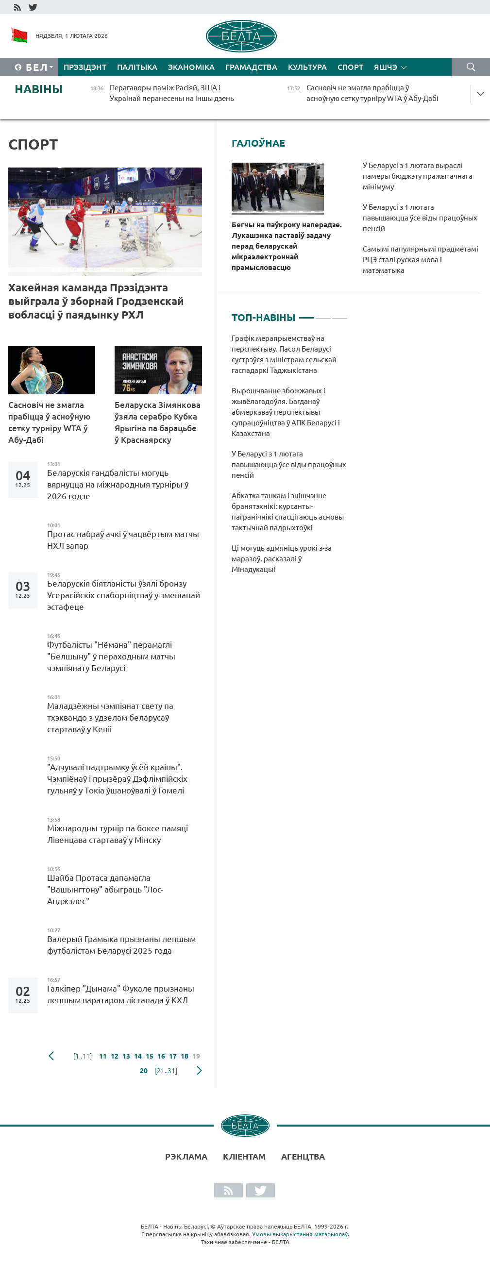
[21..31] (166, 1071)
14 (138, 1056)
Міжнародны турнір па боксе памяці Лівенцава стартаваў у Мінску (117, 834)
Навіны (39, 89)
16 (161, 1056)
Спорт (350, 67)
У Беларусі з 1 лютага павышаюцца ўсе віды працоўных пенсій (420, 218)
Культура (307, 67)
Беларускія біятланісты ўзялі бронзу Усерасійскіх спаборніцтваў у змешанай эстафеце (123, 595)
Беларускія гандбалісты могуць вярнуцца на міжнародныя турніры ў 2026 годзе (117, 484)
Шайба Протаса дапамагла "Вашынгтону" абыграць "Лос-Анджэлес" (105, 889)
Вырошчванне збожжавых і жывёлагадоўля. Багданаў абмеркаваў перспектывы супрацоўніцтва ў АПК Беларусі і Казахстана (286, 412)
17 (173, 1056)
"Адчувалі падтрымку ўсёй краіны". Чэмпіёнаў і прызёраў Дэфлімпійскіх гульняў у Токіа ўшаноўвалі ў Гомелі (117, 778)
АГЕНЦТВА (303, 1156)
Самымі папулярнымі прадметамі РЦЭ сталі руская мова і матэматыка (420, 259)
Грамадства (251, 67)
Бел (37, 67)
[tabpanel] (290, 459)
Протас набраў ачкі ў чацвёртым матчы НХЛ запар (123, 539)
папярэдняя (51, 1056)
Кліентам (244, 1156)
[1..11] (82, 1056)
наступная (199, 1070)
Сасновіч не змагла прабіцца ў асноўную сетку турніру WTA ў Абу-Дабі (49, 422)
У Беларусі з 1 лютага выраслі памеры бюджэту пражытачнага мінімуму (418, 176)
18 (184, 1056)
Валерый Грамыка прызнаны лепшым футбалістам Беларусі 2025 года (121, 944)
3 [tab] (339, 314)
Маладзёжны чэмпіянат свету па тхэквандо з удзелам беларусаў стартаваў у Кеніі (110, 717)
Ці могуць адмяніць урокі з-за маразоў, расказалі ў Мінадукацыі (282, 558)
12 (114, 1056)
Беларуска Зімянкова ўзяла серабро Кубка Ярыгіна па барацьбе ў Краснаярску (158, 422)
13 (126, 1056)
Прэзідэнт (85, 67)
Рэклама (186, 1156)
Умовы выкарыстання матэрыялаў (300, 1234)
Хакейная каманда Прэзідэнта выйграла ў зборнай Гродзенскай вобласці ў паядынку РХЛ (96, 300)
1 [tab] (306, 314)
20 (144, 1071)
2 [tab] (323, 314)
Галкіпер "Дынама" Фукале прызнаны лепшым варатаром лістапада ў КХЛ (120, 994)
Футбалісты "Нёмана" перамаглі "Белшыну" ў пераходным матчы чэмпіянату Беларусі (111, 656)
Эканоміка (191, 67)
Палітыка (137, 67)
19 (196, 1056)
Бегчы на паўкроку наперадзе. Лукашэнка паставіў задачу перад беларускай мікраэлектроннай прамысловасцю (287, 245)
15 (149, 1056)
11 (103, 1056)
